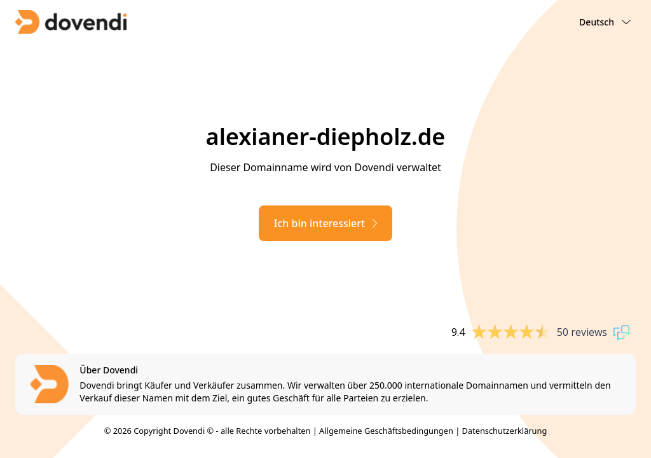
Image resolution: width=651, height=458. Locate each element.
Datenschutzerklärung (504, 430)
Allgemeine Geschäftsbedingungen (386, 430)
